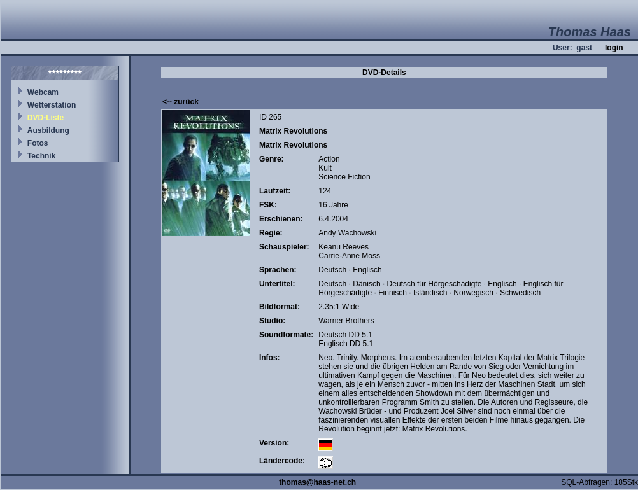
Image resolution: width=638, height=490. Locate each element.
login (614, 47)
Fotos (37, 143)
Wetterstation (51, 105)
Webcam (43, 92)
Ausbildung (48, 130)
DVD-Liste (45, 117)
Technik (41, 155)
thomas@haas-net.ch (317, 482)
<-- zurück (180, 101)
